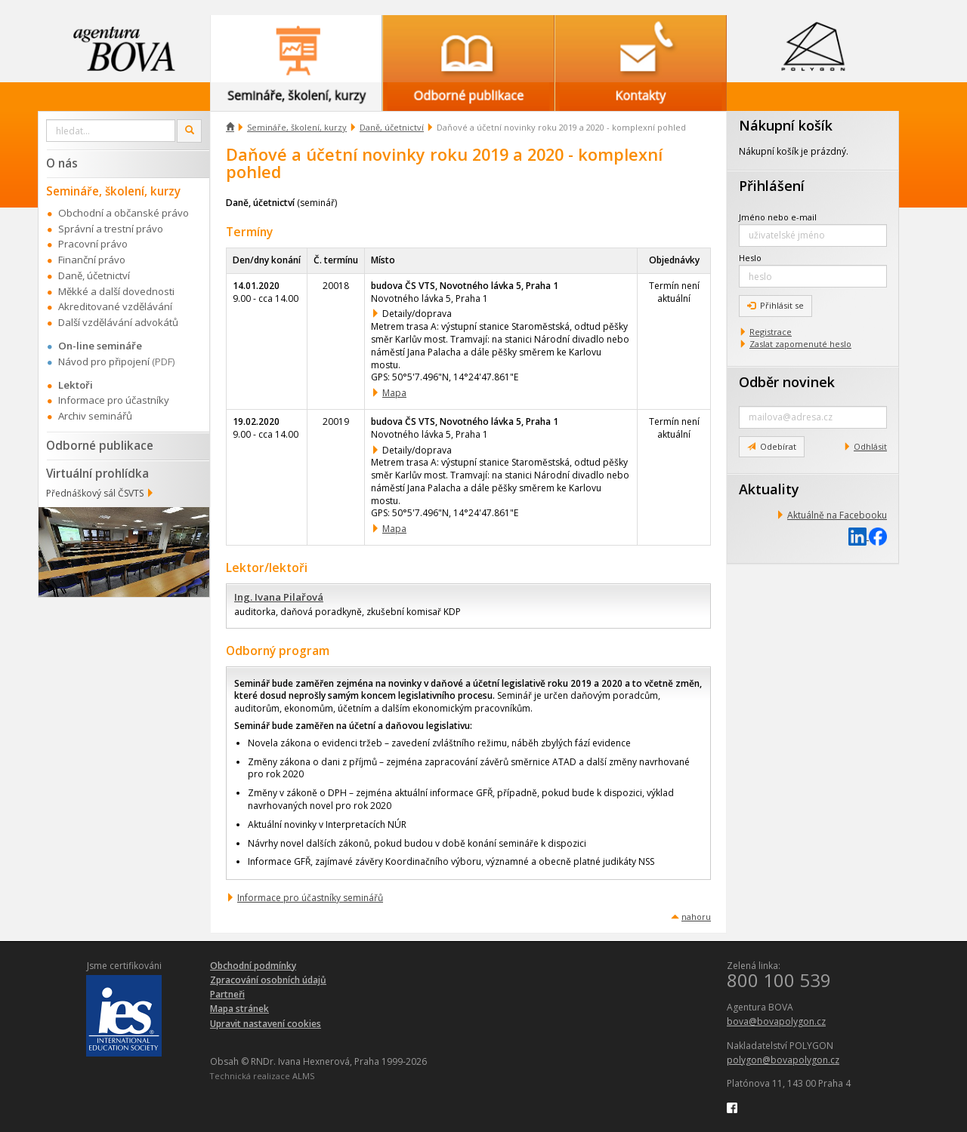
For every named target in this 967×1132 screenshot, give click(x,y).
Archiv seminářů (95, 416)
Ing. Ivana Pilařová (278, 597)
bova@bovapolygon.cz (776, 1021)
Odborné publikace (99, 445)
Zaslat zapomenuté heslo (800, 343)
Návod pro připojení (104, 361)
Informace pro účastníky (113, 400)
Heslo (750, 257)
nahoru (696, 916)
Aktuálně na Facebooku (837, 515)
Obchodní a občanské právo (123, 213)
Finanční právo (91, 259)
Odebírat (771, 446)
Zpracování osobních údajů (268, 980)
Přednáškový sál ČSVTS (95, 493)
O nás (62, 163)
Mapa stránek (239, 1008)
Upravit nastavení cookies (265, 1023)
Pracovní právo (93, 244)
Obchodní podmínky (253, 965)
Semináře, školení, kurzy (297, 127)
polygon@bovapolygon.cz (783, 1060)
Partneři (227, 994)
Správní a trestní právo (110, 228)
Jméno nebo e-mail (778, 217)
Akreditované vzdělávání (115, 306)
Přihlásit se (775, 305)
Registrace (770, 331)
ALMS (303, 1075)
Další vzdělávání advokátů (118, 322)
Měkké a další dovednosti (116, 291)
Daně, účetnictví (392, 127)
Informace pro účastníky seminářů (310, 897)
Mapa (394, 392)
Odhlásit (870, 446)
